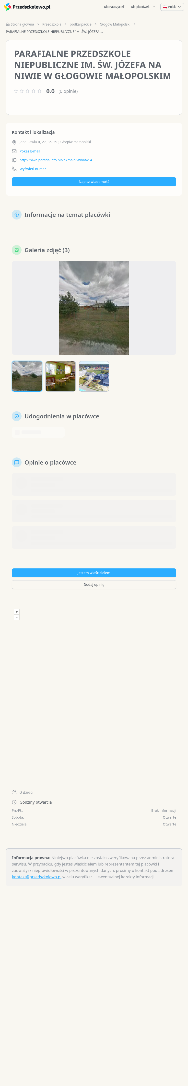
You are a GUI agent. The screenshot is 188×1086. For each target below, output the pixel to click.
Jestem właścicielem (94, 572)
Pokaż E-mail (30, 151)
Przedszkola (51, 24)
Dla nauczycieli (114, 7)
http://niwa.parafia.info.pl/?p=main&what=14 (56, 160)
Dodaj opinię (94, 584)
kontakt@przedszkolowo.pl (36, 877)
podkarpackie (81, 24)
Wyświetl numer (33, 168)
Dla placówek (143, 7)
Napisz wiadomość (94, 181)
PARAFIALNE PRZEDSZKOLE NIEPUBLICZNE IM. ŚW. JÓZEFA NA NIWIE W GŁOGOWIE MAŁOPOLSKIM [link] (55, 31)
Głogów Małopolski (115, 24)
